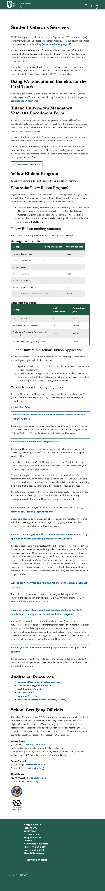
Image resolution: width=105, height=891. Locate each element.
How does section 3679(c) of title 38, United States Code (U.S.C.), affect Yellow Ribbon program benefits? (47, 509)
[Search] (86, 6)
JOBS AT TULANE (19, 875)
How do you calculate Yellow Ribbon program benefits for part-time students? (48, 649)
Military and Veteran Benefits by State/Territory (42, 699)
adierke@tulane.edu (35, 777)
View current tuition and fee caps (58, 432)
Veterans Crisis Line (28, 696)
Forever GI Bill (26, 692)
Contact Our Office (36, 860)
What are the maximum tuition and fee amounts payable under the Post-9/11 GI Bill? (48, 416)
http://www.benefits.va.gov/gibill (54, 44)
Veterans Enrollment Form (26, 164)
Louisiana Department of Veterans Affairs (39, 681)
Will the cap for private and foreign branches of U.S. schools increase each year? (49, 585)
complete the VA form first (24, 100)
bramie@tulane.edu (35, 744)
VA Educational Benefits (30, 689)
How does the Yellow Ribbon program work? (35, 441)
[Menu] (96, 5)
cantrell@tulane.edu (36, 764)
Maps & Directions (34, 852)
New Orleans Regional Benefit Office (36, 685)
